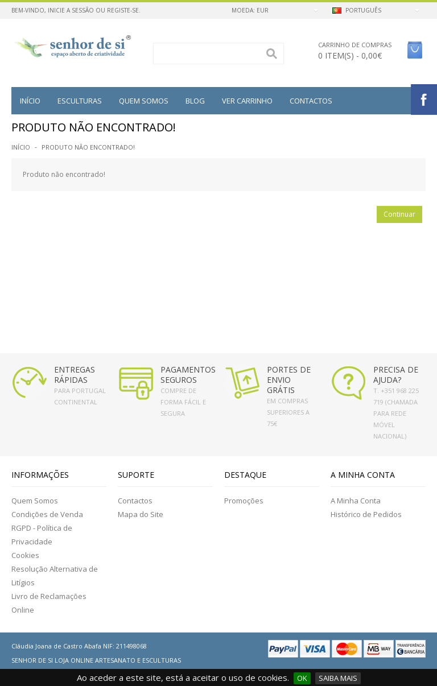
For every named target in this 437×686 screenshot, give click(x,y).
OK (302, 678)
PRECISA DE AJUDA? (395, 374)
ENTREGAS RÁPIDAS (74, 374)
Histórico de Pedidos (366, 514)
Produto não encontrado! (88, 147)
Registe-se (123, 10)
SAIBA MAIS (338, 678)
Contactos (311, 101)
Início (30, 101)
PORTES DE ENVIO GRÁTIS (289, 379)
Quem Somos (34, 500)
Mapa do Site (140, 514)
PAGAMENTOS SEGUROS (188, 374)
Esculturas (79, 101)
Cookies (25, 555)
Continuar (399, 214)
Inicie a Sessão (71, 10)
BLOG (195, 101)
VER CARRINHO (247, 101)
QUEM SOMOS (143, 101)
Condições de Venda (47, 514)
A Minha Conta (356, 500)
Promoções (243, 500)
